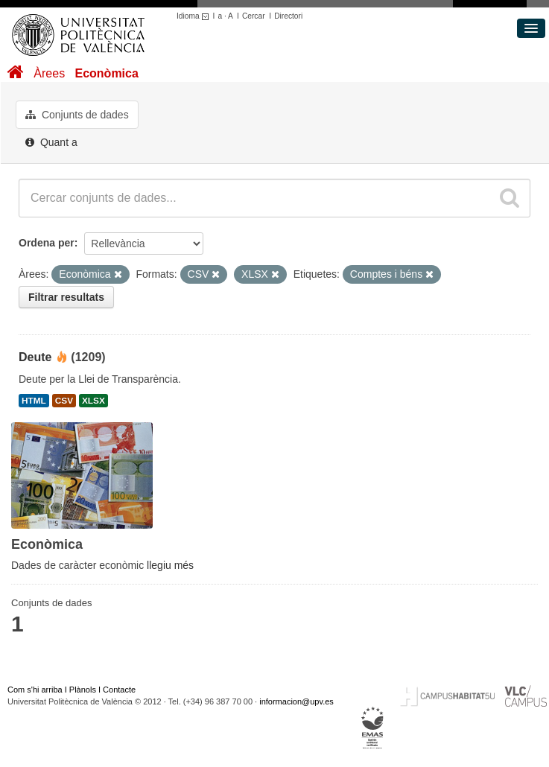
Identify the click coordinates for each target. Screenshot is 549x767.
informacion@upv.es (296, 701)
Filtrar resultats (66, 297)
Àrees (49, 73)
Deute (35, 357)
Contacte (119, 689)
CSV (64, 400)
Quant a (51, 142)
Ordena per (46, 243)
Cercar (253, 16)
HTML (34, 400)
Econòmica (106, 73)
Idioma (195, 16)
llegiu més (170, 565)
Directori (288, 16)
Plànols (82, 689)
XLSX (93, 400)
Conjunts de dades (77, 115)
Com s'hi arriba (35, 689)
